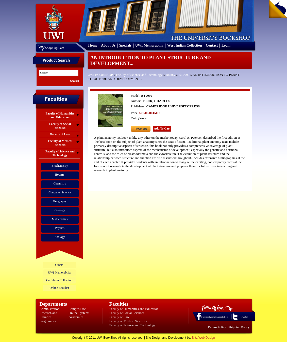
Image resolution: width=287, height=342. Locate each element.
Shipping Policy (238, 327)
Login (226, 45)
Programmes (48, 321)
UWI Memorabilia (149, 45)
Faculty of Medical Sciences (128, 321)
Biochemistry (60, 165)
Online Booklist (59, 288)
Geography (59, 201)
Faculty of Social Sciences (126, 313)
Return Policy (217, 327)
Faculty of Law (119, 317)
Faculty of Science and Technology (139, 75)
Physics (59, 228)
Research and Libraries (48, 315)
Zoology (60, 237)
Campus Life (77, 309)
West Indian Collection (184, 45)
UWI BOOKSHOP (100, 75)
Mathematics (60, 219)
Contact (212, 45)
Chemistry (60, 183)
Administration (50, 309)
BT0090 (184, 75)
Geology (60, 210)
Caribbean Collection (59, 280)
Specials (125, 45)
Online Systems (79, 313)
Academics (76, 317)
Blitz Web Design (203, 337)
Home (92, 45)
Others (59, 265)
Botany (170, 75)
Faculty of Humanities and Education (134, 309)
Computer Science (59, 192)
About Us (108, 45)
